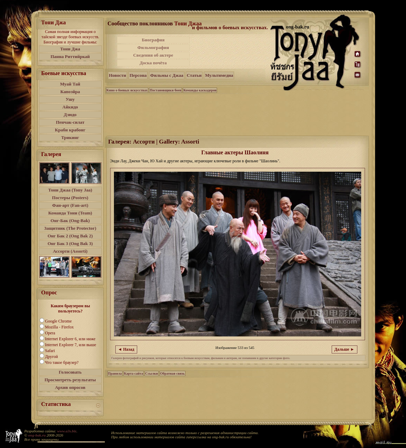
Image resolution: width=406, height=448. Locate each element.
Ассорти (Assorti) (70, 251)
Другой (51, 356)
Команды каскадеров (199, 90)
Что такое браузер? (62, 362)
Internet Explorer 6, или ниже (70, 338)
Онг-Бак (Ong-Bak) (70, 220)
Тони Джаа (188, 23)
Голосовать (70, 372)
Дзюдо (70, 114)
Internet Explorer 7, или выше (70, 344)
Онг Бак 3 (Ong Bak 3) (70, 243)
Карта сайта (133, 373)
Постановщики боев (165, 90)
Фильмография (153, 47)
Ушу (70, 99)
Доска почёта (153, 62)
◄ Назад (126, 349)
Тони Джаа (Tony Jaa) (70, 190)
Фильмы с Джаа (166, 75)
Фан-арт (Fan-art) (70, 205)
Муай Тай (70, 84)
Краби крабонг (70, 129)
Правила (115, 373)
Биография (153, 39)
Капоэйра (70, 91)
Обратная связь (172, 373)
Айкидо (70, 106)
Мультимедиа (219, 75)
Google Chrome (58, 321)
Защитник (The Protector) (70, 228)
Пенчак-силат (70, 122)
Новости (117, 75)
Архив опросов (70, 387)
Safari (50, 350)
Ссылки (151, 373)
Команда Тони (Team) (70, 212)
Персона (138, 75)
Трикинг (70, 137)
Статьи (194, 75)
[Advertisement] (230, 51)
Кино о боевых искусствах (127, 90)
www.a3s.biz (66, 431)
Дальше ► (344, 349)
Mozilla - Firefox (59, 327)
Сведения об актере (153, 55)
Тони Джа (70, 48)
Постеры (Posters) (70, 197)
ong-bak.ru (36, 435)
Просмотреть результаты (70, 379)
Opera (50, 333)
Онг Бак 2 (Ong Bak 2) (70, 235)
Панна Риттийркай (70, 56)
